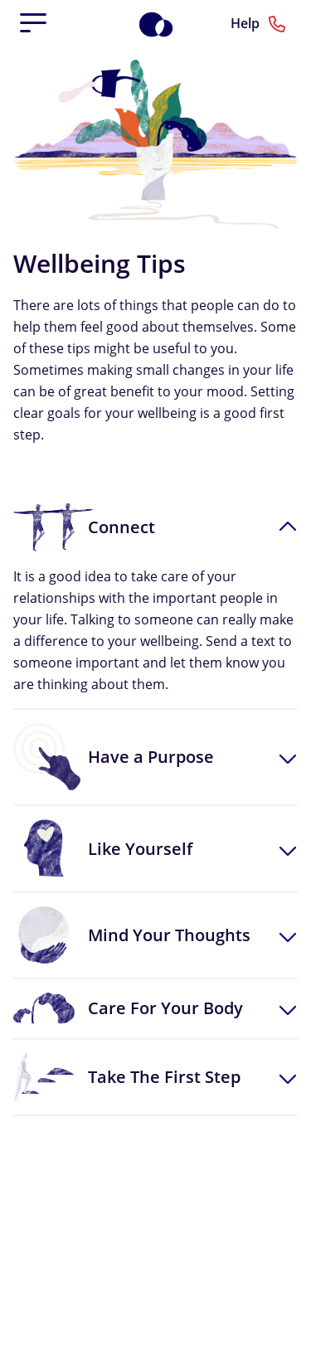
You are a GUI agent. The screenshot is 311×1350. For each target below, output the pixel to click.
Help (258, 24)
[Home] (164, 23)
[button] (155, 528)
